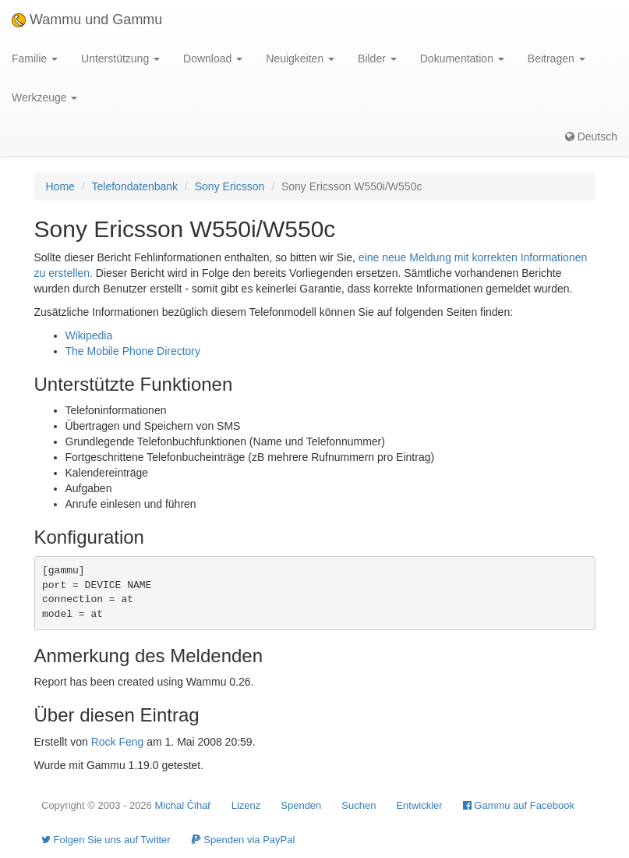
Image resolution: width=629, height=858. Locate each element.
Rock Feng (117, 742)
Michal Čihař (182, 805)
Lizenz (246, 805)
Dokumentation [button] (462, 58)
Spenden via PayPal (243, 840)
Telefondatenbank (135, 186)
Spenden (301, 805)
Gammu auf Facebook (518, 805)
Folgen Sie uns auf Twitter (106, 840)
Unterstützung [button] (120, 58)
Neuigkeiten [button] (300, 58)
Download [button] (212, 58)
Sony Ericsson (229, 186)
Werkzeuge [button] (44, 97)
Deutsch (591, 136)
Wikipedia (89, 335)
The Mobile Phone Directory (133, 351)
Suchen (358, 805)
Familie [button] (35, 58)
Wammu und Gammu (87, 19)
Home (60, 186)
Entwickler (419, 805)
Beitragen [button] (556, 58)
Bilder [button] (377, 58)
